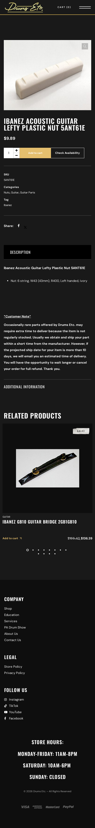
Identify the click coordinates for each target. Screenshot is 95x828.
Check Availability (67, 153)
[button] (85, 46)
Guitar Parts (27, 192)
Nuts (7, 192)
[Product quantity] (12, 153)
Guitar (15, 192)
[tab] (47, 252)
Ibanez (8, 205)
